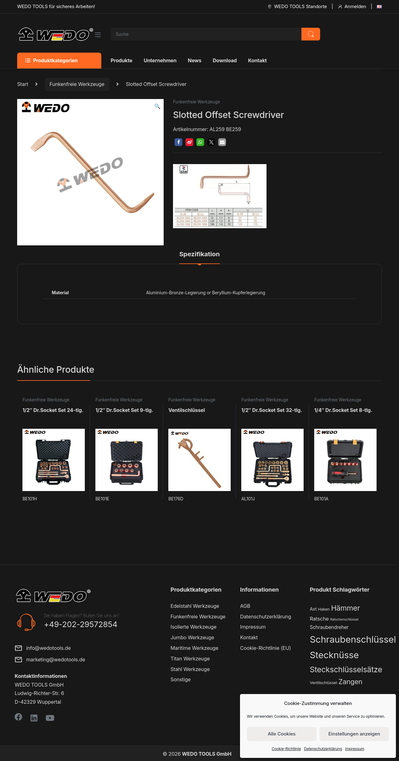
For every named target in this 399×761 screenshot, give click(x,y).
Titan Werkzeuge (190, 658)
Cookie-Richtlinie (286, 748)
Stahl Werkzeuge (190, 669)
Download (225, 60)
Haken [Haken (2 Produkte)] (324, 609)
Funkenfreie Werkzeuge (77, 84)
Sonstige (181, 679)
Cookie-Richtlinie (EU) (265, 648)
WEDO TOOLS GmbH (206, 754)
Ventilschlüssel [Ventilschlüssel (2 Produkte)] (323, 682)
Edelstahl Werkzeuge (195, 606)
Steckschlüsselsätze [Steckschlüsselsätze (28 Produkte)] (346, 669)
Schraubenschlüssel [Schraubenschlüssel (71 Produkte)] (353, 639)
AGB (245, 606)
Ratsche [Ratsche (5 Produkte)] (319, 619)
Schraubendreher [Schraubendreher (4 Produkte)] (329, 627)
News (194, 60)
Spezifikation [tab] (199, 254)
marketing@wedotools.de (50, 660)
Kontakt (257, 60)
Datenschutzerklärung (323, 748)
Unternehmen (160, 60)
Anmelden (352, 6)
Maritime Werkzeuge (194, 648)
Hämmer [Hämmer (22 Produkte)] (345, 607)
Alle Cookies (282, 734)
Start (22, 84)
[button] (157, 106)
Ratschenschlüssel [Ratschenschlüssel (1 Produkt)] (344, 619)
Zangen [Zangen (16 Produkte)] (351, 682)
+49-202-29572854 (81, 624)
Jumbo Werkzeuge (192, 637)
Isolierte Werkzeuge (193, 627)
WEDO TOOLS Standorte (297, 6)
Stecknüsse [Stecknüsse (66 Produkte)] (334, 655)
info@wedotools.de (43, 649)
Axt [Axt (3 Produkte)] (313, 609)
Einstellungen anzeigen (354, 734)
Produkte (121, 60)
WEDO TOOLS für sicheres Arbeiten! (56, 6)
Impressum (354, 748)
